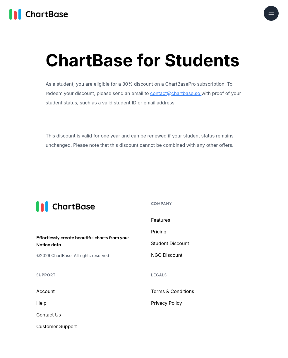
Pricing (159, 232)
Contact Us (48, 315)
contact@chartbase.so (175, 93)
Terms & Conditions (172, 291)
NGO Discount (166, 255)
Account (45, 291)
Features (160, 220)
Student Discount (170, 243)
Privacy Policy (166, 303)
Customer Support (56, 326)
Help (41, 303)
